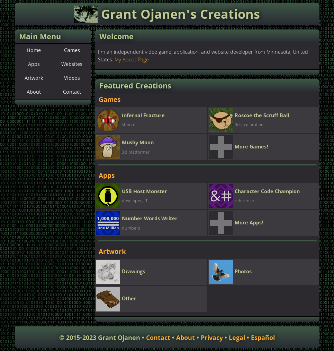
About (34, 92)
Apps (34, 64)
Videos (72, 78)
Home (34, 50)
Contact (72, 92)
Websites (71, 64)
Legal (237, 338)
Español (263, 338)
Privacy (212, 338)
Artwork (34, 78)
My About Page (132, 60)
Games (72, 50)
